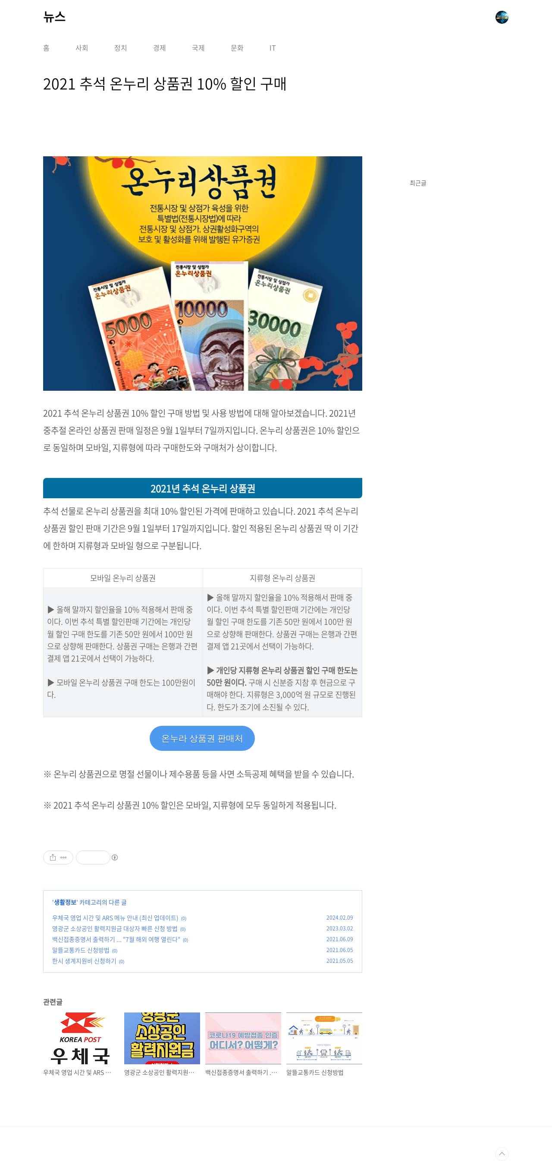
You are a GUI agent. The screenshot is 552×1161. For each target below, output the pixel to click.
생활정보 (65, 902)
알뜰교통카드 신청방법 (81, 950)
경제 (159, 47)
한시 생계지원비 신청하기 (84, 960)
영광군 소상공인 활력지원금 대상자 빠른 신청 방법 (115, 928)
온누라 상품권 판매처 (202, 738)
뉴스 (54, 17)
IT (273, 47)
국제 (198, 47)
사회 (81, 47)
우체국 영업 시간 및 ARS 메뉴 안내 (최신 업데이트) (115, 917)
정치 (120, 47)
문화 (237, 47)
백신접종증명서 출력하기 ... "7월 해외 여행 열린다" (116, 939)
